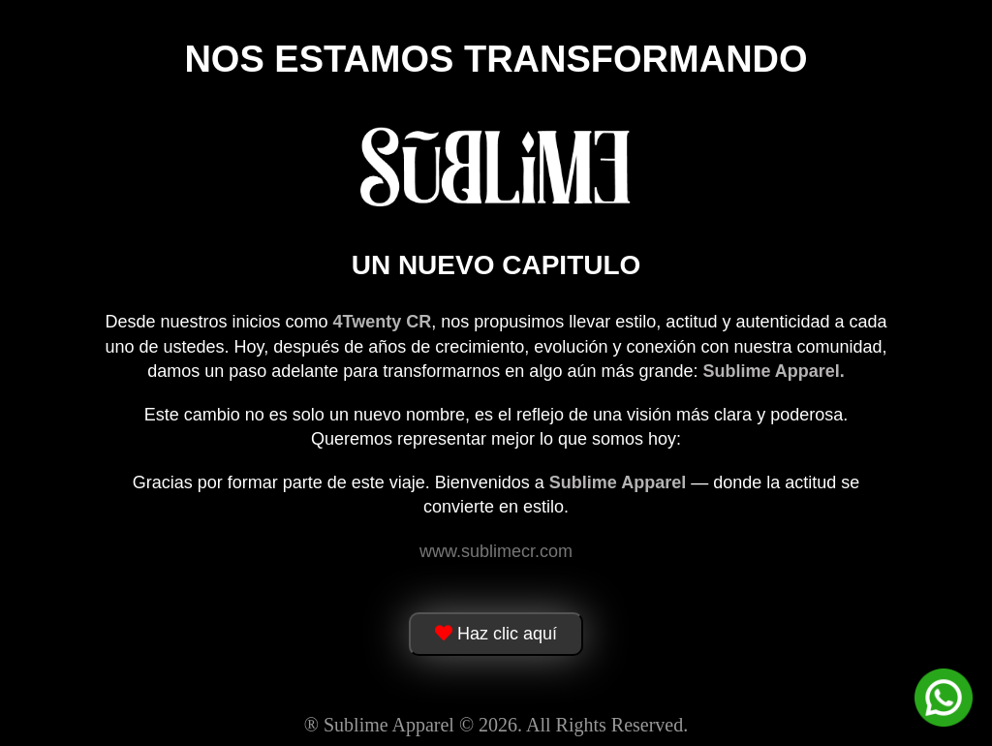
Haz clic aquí (496, 633)
